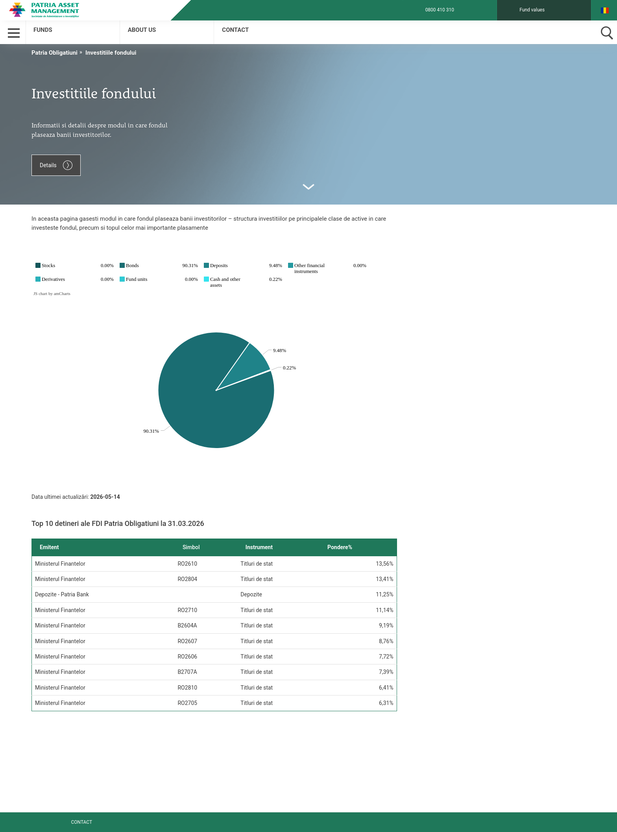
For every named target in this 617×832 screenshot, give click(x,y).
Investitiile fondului (110, 52)
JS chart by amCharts (51, 293)
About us (142, 29)
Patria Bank (61, 10)
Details (56, 165)
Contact (235, 29)
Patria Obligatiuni (54, 52)
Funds (42, 29)
